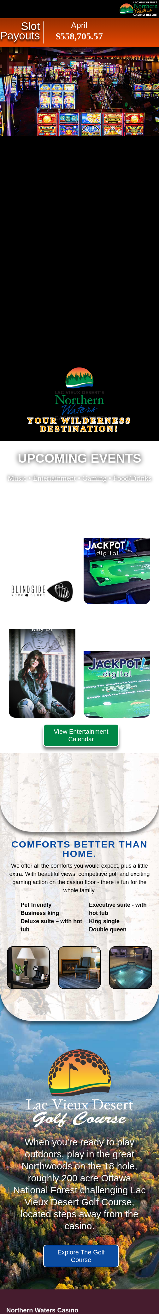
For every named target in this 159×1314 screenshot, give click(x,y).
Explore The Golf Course (81, 1256)
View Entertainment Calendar (81, 735)
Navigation (19, 9)
